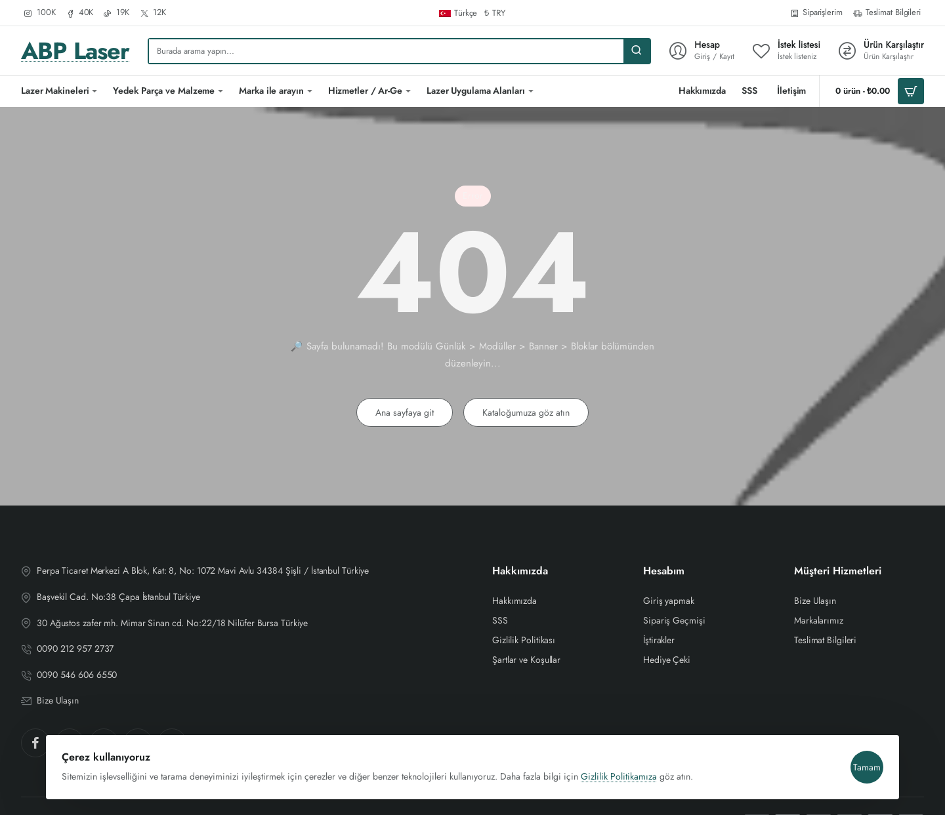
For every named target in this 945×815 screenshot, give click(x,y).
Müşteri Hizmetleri (837, 571)
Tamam (861, 756)
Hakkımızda (520, 571)
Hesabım (663, 571)
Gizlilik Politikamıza (624, 765)
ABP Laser (75, 50)
